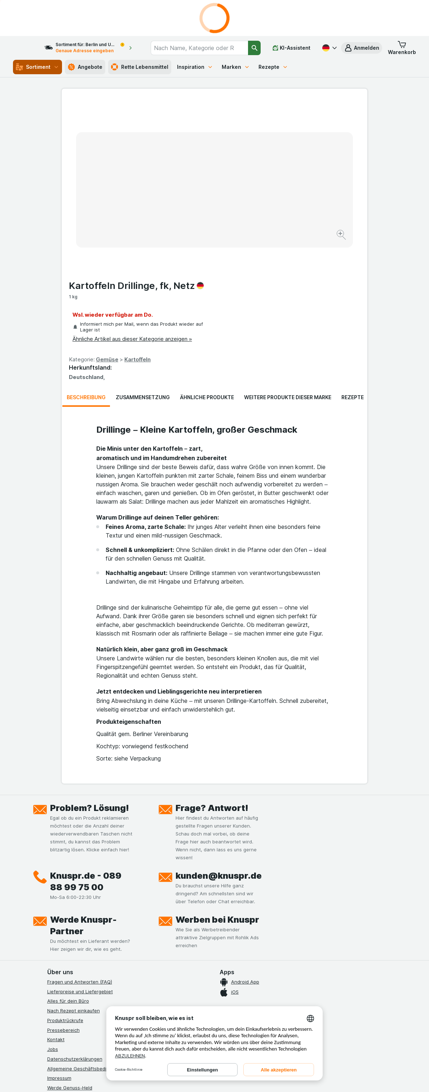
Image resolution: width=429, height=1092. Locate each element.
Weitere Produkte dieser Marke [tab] (287, 255)
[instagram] (69, 1002)
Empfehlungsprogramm (73, 965)
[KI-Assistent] (291, 48)
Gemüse (260, 186)
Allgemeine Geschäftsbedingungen (86, 927)
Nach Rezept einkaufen (73, 869)
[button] (361, 48)
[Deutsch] (328, 48)
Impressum (59, 936)
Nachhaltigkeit (63, 955)
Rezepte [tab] (352, 255)
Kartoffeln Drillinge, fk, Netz (289, 112)
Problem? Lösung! (89, 666)
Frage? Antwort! (212, 666)
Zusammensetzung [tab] (143, 255)
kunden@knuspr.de (219, 733)
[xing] (138, 1002)
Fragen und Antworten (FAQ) (79, 840)
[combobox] (204, 48)
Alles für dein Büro (68, 859)
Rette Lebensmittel (139, 67)
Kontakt (56, 898)
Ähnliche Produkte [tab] (207, 255)
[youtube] (86, 1002)
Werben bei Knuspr (217, 777)
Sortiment (37, 67)
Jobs (52, 907)
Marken (236, 67)
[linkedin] (120, 1002)
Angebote (85, 67)
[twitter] (103, 1002)
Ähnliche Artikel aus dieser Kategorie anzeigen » (285, 165)
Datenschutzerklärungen (74, 917)
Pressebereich (63, 888)
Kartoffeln (290, 186)
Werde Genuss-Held (69, 946)
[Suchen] (254, 48)
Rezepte (273, 67)
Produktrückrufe (65, 878)
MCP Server (60, 975)
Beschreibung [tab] (86, 255)
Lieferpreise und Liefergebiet (80, 849)
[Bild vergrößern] (189, 213)
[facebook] (51, 1002)
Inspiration (195, 67)
